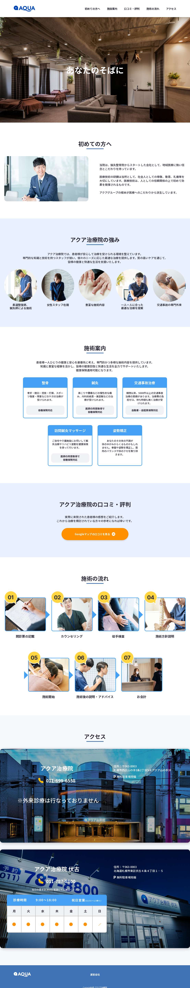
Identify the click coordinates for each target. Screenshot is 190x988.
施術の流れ (152, 8)
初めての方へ (92, 8)
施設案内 (112, 8)
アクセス (171, 8)
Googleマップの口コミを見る (95, 534)
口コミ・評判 (132, 8)
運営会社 (95, 974)
